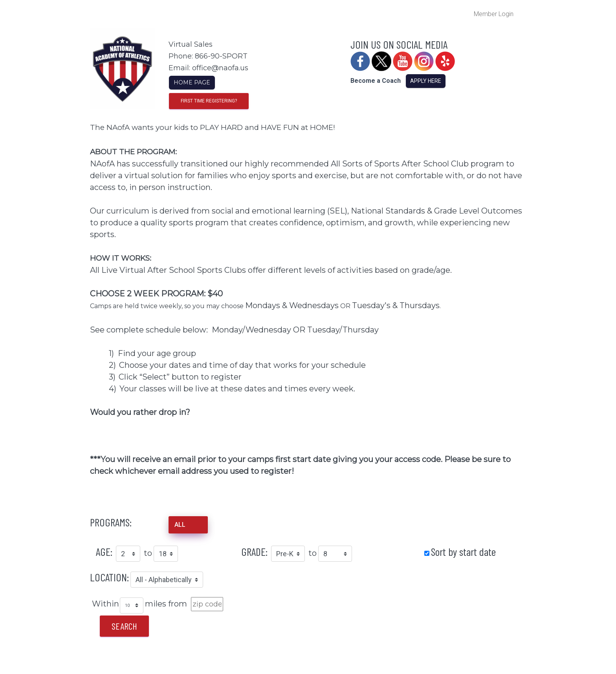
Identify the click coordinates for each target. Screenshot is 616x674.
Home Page (192, 82)
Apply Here (425, 81)
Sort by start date (463, 551)
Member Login (493, 14)
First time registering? (209, 101)
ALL (179, 524)
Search (124, 626)
